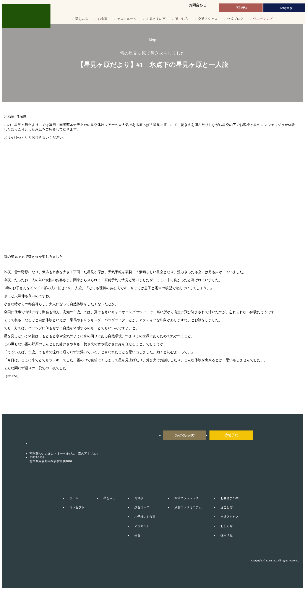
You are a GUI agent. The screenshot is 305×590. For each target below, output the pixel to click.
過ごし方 (181, 19)
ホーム (73, 498)
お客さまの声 (156, 19)
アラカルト (141, 526)
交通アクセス (207, 19)
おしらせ (227, 526)
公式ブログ (235, 19)
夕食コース (141, 507)
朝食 (137, 535)
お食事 (102, 19)
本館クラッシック (186, 498)
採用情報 (227, 535)
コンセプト (76, 507)
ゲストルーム (126, 19)
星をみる (81, 19)
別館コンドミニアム (188, 507)
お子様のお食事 (145, 516)
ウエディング (263, 19)
